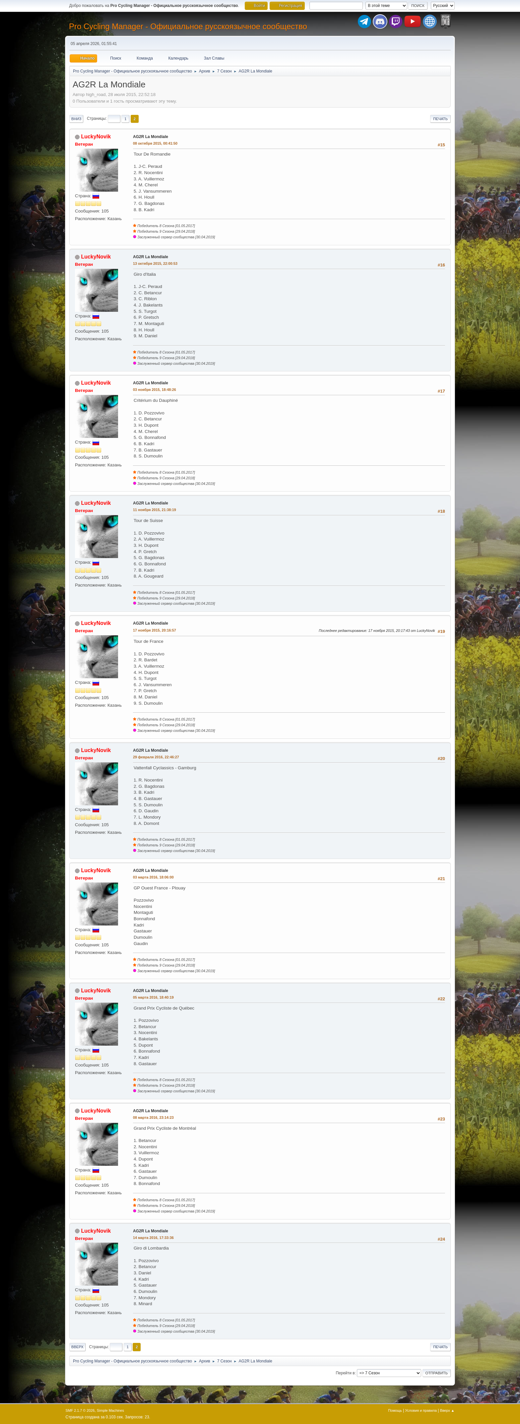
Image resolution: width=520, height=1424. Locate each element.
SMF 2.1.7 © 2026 (80, 1410)
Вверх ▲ (447, 1410)
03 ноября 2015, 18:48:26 (154, 390)
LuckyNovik (96, 136)
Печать (440, 119)
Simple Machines (110, 1410)
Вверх (77, 1347)
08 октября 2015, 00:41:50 (155, 143)
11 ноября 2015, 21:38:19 (154, 510)
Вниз (76, 119)
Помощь (395, 1410)
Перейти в (345, 1373)
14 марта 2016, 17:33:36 (153, 1238)
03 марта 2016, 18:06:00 (153, 877)
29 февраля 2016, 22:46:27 (156, 757)
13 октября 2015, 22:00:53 (155, 263)
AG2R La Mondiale (150, 136)
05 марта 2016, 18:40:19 (153, 997)
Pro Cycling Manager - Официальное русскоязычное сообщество (188, 26)
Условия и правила (421, 1410)
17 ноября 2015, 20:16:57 (154, 630)
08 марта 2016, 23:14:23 (153, 1117)
